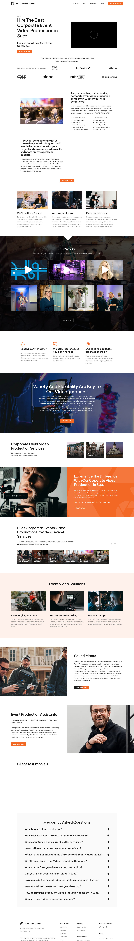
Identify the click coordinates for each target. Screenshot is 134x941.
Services (75, 3)
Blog (102, 3)
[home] (23, 3)
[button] (67, 829)
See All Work (67, 320)
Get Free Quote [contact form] (115, 3)
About (84, 3)
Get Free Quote (24, 51)
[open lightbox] (29, 270)
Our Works (93, 3)
